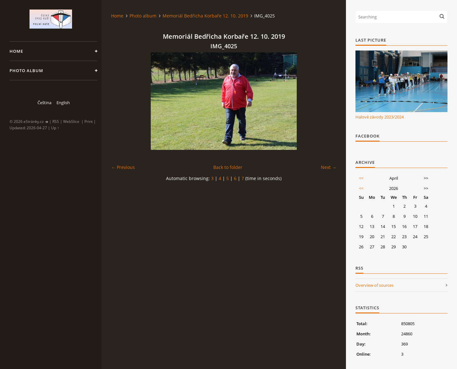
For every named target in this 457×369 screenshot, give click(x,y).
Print (88, 121)
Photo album (26, 70)
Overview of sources (374, 285)
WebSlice (71, 121)
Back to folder (227, 167)
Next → (328, 167)
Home (16, 51)
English (63, 102)
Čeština (44, 102)
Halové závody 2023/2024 (379, 117)
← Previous (123, 167)
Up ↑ (55, 128)
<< (361, 178)
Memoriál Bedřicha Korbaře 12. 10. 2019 (205, 16)
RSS (55, 121)
